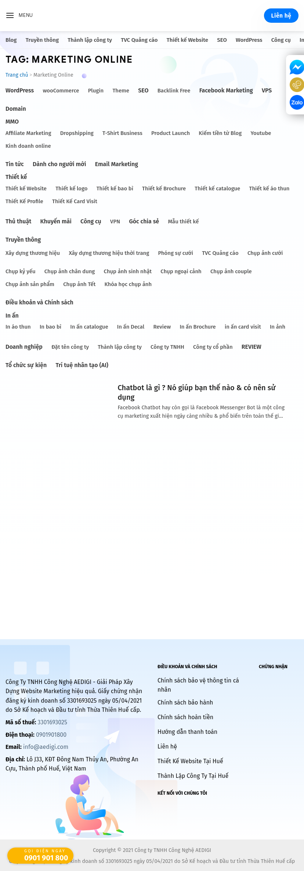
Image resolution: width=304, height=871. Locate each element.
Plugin (96, 90)
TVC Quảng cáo (139, 40)
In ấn (12, 315)
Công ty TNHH (167, 347)
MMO (12, 121)
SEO (222, 40)
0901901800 (51, 734)
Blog (11, 40)
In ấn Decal (130, 326)
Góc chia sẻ (144, 221)
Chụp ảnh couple (231, 271)
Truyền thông (42, 40)
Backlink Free (174, 90)
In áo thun (18, 326)
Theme (120, 90)
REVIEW (251, 346)
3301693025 (52, 722)
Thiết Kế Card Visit (74, 201)
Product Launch (170, 133)
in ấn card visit (243, 326)
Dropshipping (77, 133)
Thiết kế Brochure (164, 188)
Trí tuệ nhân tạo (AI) (81, 365)
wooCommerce (61, 90)
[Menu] (19, 15)
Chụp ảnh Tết (79, 284)
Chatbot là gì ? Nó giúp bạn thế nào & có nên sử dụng (196, 392)
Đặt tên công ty (70, 347)
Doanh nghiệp (24, 346)
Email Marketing (116, 164)
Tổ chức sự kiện (26, 365)
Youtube (260, 133)
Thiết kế (16, 176)
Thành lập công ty (90, 40)
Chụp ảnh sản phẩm (30, 284)
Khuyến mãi (56, 221)
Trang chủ (17, 75)
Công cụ (281, 40)
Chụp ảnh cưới (265, 253)
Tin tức (15, 164)
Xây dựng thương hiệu (33, 253)
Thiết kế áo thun (269, 188)
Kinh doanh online (28, 146)
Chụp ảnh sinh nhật (128, 271)
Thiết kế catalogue (217, 188)
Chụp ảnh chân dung (69, 271)
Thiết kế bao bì (115, 188)
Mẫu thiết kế (183, 221)
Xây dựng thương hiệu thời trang (109, 253)
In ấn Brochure (198, 326)
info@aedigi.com (45, 746)
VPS (267, 90)
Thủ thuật (18, 221)
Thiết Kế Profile (24, 201)
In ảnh (277, 326)
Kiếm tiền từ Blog (220, 133)
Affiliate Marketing (28, 133)
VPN (115, 221)
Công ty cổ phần (212, 347)
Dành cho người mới (59, 164)
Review (162, 326)
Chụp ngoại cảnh (180, 271)
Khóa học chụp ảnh (128, 284)
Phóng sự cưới (175, 253)
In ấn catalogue (89, 326)
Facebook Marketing (226, 90)
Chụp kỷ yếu (21, 271)
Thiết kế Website (187, 40)
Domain (16, 108)
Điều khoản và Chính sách (39, 302)
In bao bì (50, 326)
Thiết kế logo (71, 188)
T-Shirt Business (122, 133)
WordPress (249, 40)
